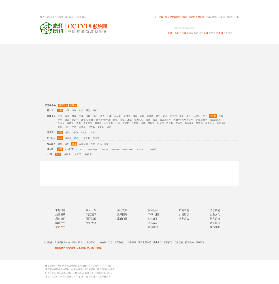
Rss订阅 (152, 218)
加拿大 (61, 123)
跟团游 (68, 138)
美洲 (148, 119)
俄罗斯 (63, 105)
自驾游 (199, 40)
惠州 (186, 33)
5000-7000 (103, 149)
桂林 (191, 33)
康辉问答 (122, 218)
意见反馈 (215, 218)
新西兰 (98, 123)
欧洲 (205, 116)
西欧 (115, 119)
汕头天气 (157, 242)
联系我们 (224, 17)
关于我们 (215, 210)
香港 (206, 33)
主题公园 (83, 143)
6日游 (84, 132)
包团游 (96, 138)
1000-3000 (80, 149)
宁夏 (81, 116)
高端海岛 (214, 40)
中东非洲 (108, 123)
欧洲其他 (138, 119)
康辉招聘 (215, 222)
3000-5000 (92, 149)
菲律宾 (196, 116)
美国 (155, 119)
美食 (92, 143)
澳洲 (78, 123)
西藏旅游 (200, 242)
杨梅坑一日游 (106, 242)
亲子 (107, 143)
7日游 (92, 132)
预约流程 (91, 218)
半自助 (86, 138)
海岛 (99, 143)
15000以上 (153, 149)
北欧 (122, 119)
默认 (58, 154)
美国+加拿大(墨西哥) (183, 119)
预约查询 (91, 222)
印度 (165, 116)
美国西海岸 (215, 119)
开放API (152, 222)
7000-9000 (115, 149)
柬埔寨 (150, 116)
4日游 (67, 132)
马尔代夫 (189, 123)
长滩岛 (91, 127)
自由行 (77, 138)
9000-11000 (127, 149)
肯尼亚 (125, 123)
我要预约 (91, 214)
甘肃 (74, 116)
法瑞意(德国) (87, 119)
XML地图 (153, 214)
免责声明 (60, 227)
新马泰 (117, 116)
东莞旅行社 (120, 242)
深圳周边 (119, 40)
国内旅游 (151, 40)
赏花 (73, 105)
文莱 (181, 116)
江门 (181, 33)
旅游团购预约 (212, 17)
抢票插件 (189, 242)
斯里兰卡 (209, 123)
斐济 (74, 127)
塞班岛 (199, 123)
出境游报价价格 (62, 242)
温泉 (176, 33)
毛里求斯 (221, 123)
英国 (221, 116)
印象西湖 (131, 242)
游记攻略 (122, 210)
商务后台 (184, 218)
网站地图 (153, 210)
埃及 (143, 123)
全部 (60, 110)
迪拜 (117, 123)
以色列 (160, 123)
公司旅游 (230, 40)
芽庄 (60, 127)
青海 (67, 116)
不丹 (188, 116)
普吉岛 (179, 123)
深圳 (74, 110)
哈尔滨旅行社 (91, 242)
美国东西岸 (201, 119)
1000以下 (69, 149)
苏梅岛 (82, 127)
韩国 (230, 33)
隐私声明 (60, 222)
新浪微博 (153, 227)
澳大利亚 (87, 123)
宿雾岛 (100, 127)
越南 (135, 116)
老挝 (158, 116)
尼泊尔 (173, 116)
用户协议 (60, 218)
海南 (201, 33)
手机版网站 (80, 17)
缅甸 (142, 116)
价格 (88, 154)
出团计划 (91, 210)
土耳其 (135, 123)
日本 (225, 33)
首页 (88, 40)
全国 (67, 110)
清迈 (102, 116)
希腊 (60, 119)
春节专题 (103, 40)
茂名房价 (178, 242)
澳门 (211, 33)
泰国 (220, 33)
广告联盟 (184, 210)
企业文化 (215, 214)
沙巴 (67, 127)
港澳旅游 (168, 40)
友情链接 (184, 214)
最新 (77, 154)
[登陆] (192, 17)
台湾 (216, 33)
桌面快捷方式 (56, 17)
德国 (67, 119)
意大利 (75, 119)
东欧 (129, 119)
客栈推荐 (168, 242)
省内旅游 (135, 40)
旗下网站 (69, 17)
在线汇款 (234, 17)
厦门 (196, 33)
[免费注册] (200, 17)
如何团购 (60, 214)
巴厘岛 (169, 123)
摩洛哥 (151, 123)
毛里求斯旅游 (144, 242)
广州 (81, 110)
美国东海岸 (165, 119)
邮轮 (109, 127)
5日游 (75, 132)
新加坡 (126, 116)
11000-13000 (140, 149)
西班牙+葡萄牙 (103, 119)
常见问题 (60, 210)
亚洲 (95, 116)
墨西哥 (70, 123)
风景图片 (122, 214)
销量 (67, 154)
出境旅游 (184, 40)
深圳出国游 (77, 242)
